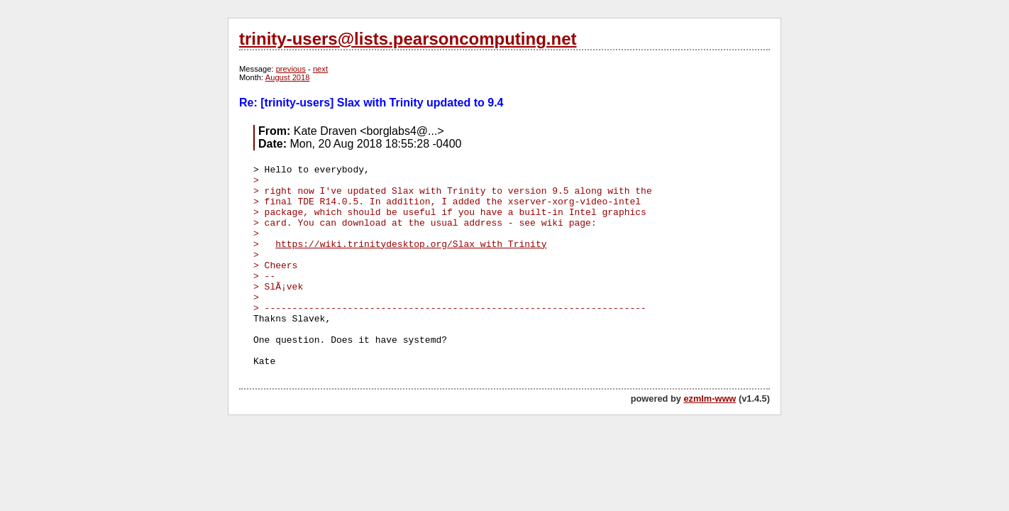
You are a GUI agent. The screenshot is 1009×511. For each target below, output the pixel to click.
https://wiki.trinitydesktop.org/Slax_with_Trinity (410, 244)
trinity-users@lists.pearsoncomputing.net (407, 38)
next (320, 69)
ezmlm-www (709, 398)
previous (291, 69)
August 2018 (287, 77)
